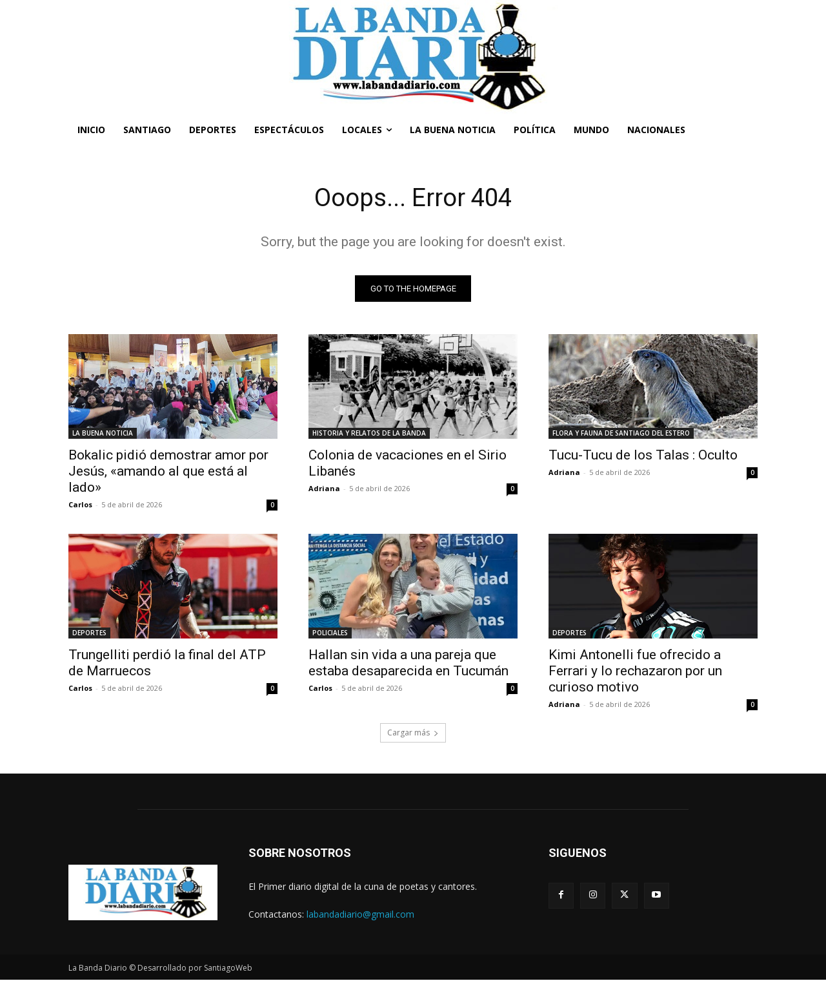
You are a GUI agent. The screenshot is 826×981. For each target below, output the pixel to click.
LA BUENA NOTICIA (102, 434)
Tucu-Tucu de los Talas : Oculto (643, 456)
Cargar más (413, 733)
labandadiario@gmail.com (360, 915)
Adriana (324, 489)
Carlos (80, 506)
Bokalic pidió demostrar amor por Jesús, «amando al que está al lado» (168, 472)
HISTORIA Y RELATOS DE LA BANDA (369, 434)
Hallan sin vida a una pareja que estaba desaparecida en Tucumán (408, 664)
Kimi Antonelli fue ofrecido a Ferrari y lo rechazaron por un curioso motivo (635, 672)
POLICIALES (330, 633)
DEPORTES (89, 633)
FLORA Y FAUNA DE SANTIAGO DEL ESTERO (621, 434)
